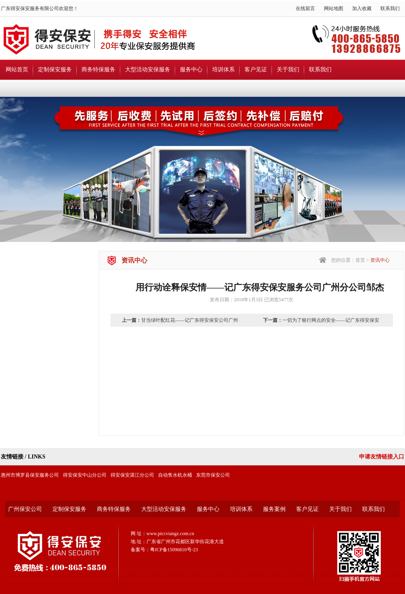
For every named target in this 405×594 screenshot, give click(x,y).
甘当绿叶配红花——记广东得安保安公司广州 (189, 320)
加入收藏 (362, 8)
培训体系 (223, 70)
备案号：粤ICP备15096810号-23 (164, 549)
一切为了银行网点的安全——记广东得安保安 (330, 320)
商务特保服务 (98, 70)
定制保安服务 (55, 70)
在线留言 (305, 8)
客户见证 (255, 70)
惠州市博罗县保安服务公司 (30, 475)
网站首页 (17, 70)
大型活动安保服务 (147, 70)
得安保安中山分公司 (84, 475)
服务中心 (191, 70)
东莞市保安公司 (213, 475)
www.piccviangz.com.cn (170, 533)
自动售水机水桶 (175, 475)
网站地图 (333, 8)
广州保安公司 (25, 509)
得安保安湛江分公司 (132, 475)
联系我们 (390, 8)
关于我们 (288, 70)
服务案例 (274, 509)
